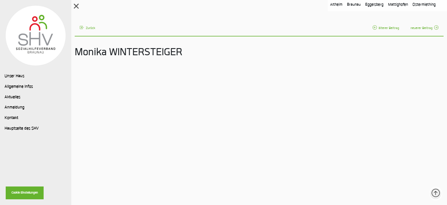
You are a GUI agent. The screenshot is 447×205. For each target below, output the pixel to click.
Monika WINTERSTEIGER (128, 53)
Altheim (336, 5)
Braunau (354, 5)
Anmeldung (15, 107)
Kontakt (11, 118)
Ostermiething (424, 5)
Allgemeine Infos (19, 87)
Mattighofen (398, 5)
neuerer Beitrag (424, 28)
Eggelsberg (374, 5)
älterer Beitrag (386, 28)
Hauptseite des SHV (22, 129)
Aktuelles (12, 97)
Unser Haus (14, 76)
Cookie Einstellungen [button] (24, 192)
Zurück (87, 28)
